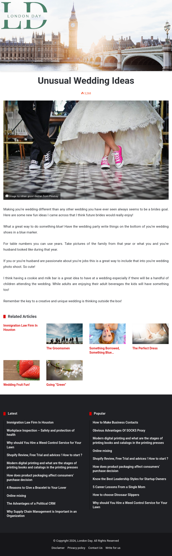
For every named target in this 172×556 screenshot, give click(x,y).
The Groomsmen (58, 348)
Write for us (112, 548)
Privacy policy (76, 548)
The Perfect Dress (145, 348)
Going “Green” (56, 384)
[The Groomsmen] (64, 333)
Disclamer (58, 548)
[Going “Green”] (64, 370)
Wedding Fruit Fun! (16, 384)
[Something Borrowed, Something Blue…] (107, 333)
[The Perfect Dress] (150, 333)
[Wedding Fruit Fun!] (21, 370)
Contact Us (95, 548)
